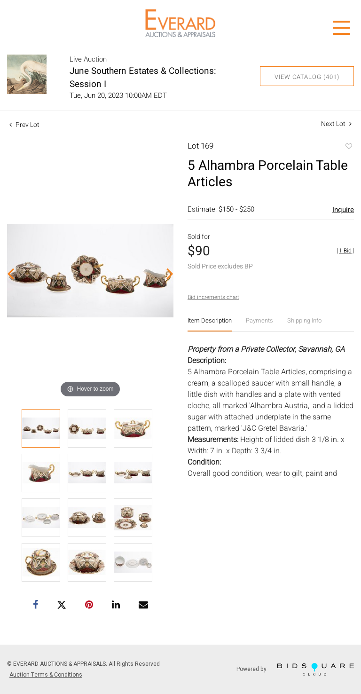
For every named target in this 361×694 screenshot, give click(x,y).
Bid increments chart (213, 297)
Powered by (295, 669)
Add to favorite (348, 147)
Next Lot (336, 124)
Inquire (343, 210)
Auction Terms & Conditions (45, 674)
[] (345, 250)
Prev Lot (24, 125)
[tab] (210, 324)
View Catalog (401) (307, 76)
